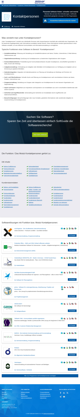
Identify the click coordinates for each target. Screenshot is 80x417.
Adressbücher (57, 187)
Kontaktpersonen (41, 5)
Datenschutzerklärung (48, 413)
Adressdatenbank (34, 166)
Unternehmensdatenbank (11, 175)
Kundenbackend (58, 195)
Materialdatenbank (58, 171)
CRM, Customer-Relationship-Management (28, 326)
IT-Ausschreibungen (44, 392)
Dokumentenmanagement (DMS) (25, 250)
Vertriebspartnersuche (45, 394)
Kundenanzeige (33, 195)
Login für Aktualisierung (26, 398)
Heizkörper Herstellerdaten (61, 169)
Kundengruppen (8, 200)
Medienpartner (24, 396)
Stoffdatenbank (33, 173)
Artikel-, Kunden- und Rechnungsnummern (35, 190)
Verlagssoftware (21, 311)
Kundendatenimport (34, 198)
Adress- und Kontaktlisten (11, 187)
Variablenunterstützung (35, 204)
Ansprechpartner (8, 189)
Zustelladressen (33, 175)
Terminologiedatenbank (60, 173)
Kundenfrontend (58, 198)
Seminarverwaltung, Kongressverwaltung (28, 236)
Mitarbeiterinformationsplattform (13, 173)
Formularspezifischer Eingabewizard (39, 169)
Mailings (31, 202)
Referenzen (4, 394)
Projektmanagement (22, 297)
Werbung (23, 394)
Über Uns (4, 392)
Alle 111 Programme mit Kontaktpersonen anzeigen (40, 375)
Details (73, 235)
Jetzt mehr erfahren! (40, 134)
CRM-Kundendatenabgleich (61, 189)
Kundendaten (7, 198)
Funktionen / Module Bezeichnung (26, 5)
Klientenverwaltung (34, 193)
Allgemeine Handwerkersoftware (25, 355)
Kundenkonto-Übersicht (35, 200)
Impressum (4, 398)
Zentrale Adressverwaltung (61, 204)
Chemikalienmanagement (60, 166)
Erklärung (7, 26)
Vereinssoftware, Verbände (24, 370)
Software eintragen (25, 392)
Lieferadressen (33, 171)
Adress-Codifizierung (10, 166)
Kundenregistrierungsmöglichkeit (62, 200)
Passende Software (19, 26)
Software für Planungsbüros (24, 280)
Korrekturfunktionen (9, 195)
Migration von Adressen (60, 202)
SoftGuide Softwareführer (9, 5)
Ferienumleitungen (9, 169)
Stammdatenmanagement (11, 204)
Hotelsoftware (20, 265)
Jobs (3, 396)
